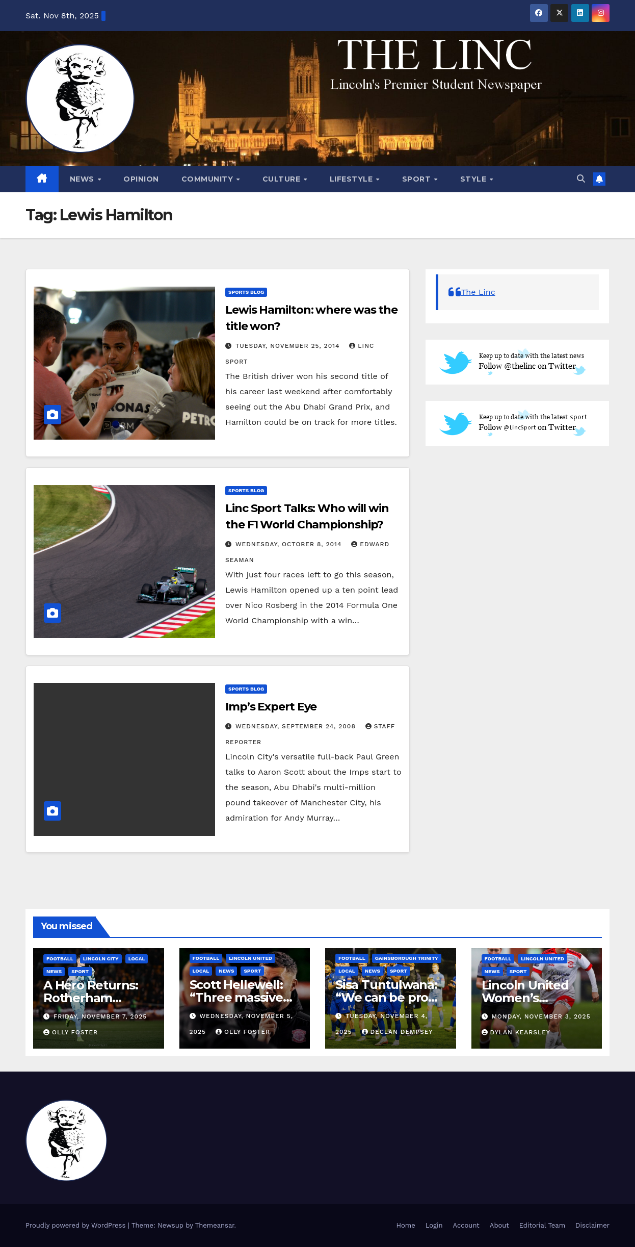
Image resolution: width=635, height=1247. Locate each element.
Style (474, 179)
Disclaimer (592, 1225)
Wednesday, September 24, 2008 (296, 726)
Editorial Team (542, 1225)
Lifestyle (352, 179)
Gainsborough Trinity (406, 958)
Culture (282, 179)
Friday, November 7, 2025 (100, 1016)
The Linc (478, 292)
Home (405, 1225)
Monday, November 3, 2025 (540, 1016)
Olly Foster (70, 1032)
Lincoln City (101, 958)
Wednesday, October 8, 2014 (289, 544)
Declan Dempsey (397, 1031)
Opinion (141, 179)
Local (136, 958)
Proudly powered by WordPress (76, 1225)
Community (208, 179)
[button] (581, 179)
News (83, 179)
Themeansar (214, 1225)
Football (59, 958)
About (499, 1225)
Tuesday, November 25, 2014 (288, 345)
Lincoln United (250, 958)
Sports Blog (246, 292)
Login (434, 1225)
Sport (417, 179)
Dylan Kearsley (516, 1032)
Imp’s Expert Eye (270, 707)
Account (466, 1225)
